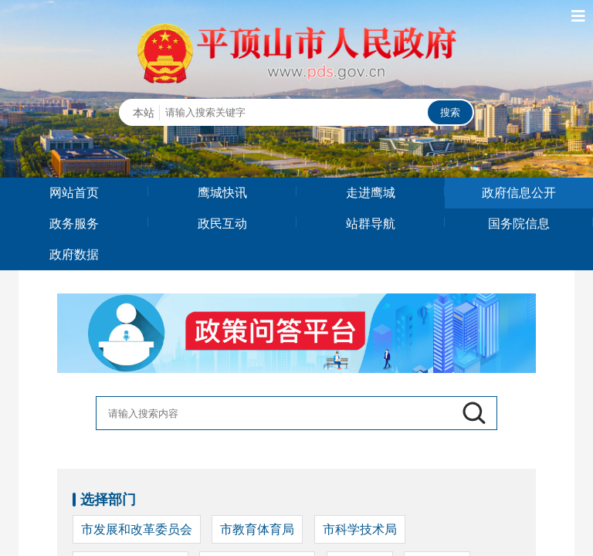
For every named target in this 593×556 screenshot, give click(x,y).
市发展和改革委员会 (136, 529)
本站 (143, 113)
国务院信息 (519, 223)
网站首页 (74, 192)
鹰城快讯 (222, 192)
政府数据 (74, 254)
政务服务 (74, 223)
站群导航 (370, 223)
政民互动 (222, 223)
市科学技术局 (360, 529)
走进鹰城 (370, 192)
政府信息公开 (519, 192)
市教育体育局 (257, 529)
